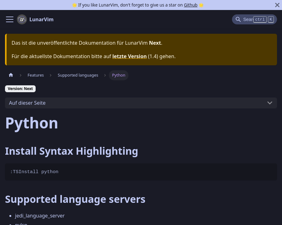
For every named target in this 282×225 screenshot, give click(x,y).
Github (190, 5)
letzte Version (129, 56)
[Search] (254, 19)
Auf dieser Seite (27, 102)
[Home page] (11, 75)
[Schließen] (277, 5)
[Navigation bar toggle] (9, 19)
